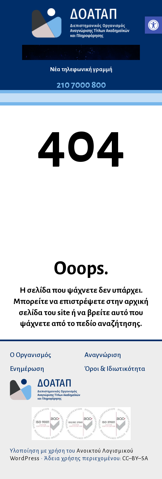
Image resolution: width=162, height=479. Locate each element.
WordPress (25, 458)
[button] (153, 25)
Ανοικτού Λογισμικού (105, 451)
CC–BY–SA (135, 458)
